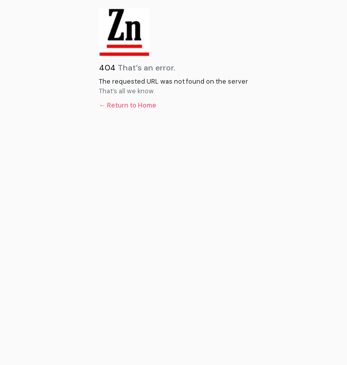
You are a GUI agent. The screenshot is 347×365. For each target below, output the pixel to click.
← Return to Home (127, 105)
